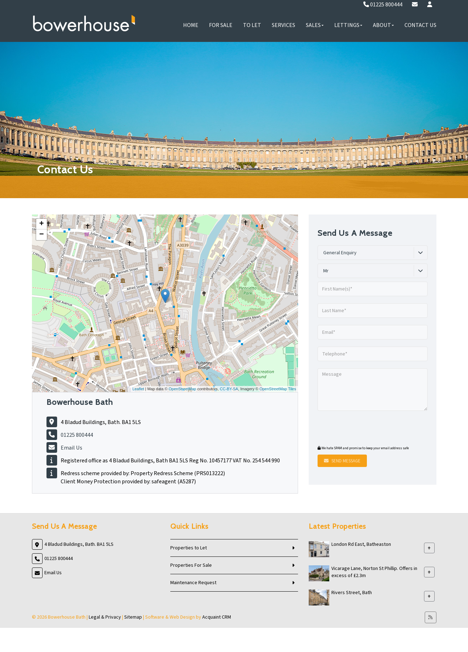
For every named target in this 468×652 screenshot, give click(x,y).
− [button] (41, 234)
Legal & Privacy (105, 617)
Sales (315, 25)
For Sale (220, 25)
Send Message (342, 461)
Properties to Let (188, 548)
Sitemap (133, 617)
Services (283, 25)
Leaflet (138, 389)
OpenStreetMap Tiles (277, 389)
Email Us (71, 448)
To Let (252, 25)
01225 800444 (382, 5)
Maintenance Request (193, 582)
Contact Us (420, 25)
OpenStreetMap (182, 389)
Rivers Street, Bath (351, 592)
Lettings (348, 25)
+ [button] (41, 224)
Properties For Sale (191, 565)
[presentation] (361, 429)
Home (190, 25)
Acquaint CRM (216, 617)
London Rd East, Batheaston (361, 544)
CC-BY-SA (229, 389)
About (383, 25)
